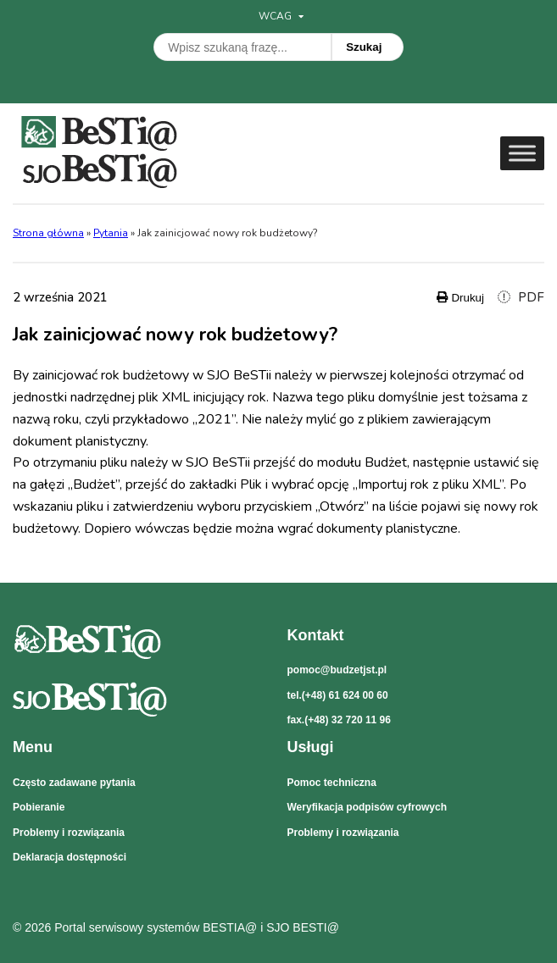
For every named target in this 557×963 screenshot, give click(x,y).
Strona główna (48, 233)
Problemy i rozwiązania (69, 832)
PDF (521, 297)
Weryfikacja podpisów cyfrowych (367, 807)
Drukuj (460, 297)
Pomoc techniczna (331, 783)
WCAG (281, 16)
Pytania (110, 233)
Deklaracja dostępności (69, 857)
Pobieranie (38, 807)
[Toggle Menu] (522, 153)
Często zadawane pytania (74, 783)
